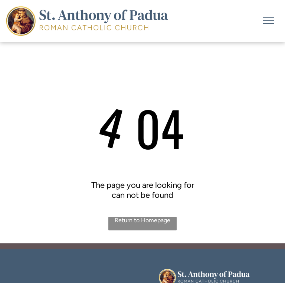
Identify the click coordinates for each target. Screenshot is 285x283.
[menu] (268, 20)
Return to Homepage (142, 220)
